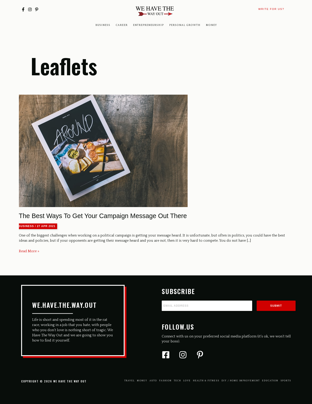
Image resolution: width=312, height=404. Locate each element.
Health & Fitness (206, 380)
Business (102, 25)
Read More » (29, 251)
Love (187, 380)
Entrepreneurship (148, 25)
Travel (129, 380)
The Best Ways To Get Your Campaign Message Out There (103, 215)
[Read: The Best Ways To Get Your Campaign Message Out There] (103, 150)
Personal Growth (184, 25)
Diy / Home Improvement (241, 380)
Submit (276, 305)
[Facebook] (23, 9)
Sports (286, 380)
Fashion (165, 380)
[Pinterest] (37, 9)
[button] (271, 9)
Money (211, 25)
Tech (177, 380)
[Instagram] (30, 9)
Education (270, 380)
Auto (153, 380)
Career (122, 25)
